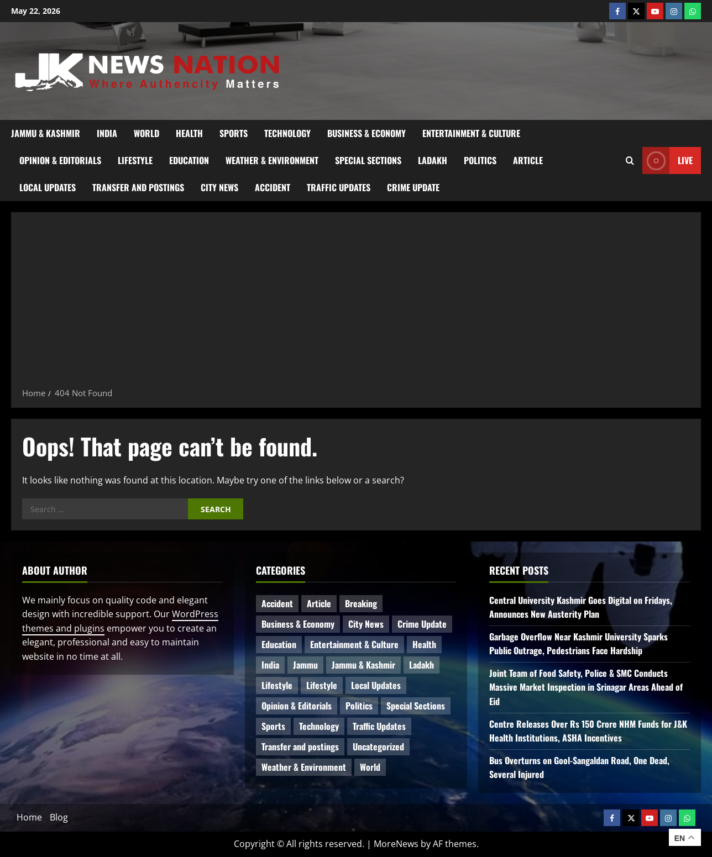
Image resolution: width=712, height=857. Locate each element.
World (146, 133)
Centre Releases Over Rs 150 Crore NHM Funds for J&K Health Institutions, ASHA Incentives (588, 731)
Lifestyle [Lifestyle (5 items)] (321, 685)
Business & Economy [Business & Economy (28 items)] (297, 623)
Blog (59, 817)
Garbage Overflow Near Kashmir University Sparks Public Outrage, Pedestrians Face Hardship (578, 644)
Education (189, 160)
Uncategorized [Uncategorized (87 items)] (378, 746)
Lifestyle (135, 160)
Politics (480, 160)
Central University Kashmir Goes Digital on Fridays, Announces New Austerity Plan (580, 607)
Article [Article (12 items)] (319, 603)
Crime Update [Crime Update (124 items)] (422, 623)
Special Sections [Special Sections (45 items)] (415, 705)
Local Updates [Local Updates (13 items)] (376, 685)
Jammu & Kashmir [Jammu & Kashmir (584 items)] (363, 664)
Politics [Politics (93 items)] (359, 705)
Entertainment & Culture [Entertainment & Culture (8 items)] (354, 644)
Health (189, 133)
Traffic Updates (338, 187)
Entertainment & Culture (471, 133)
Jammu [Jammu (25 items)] (305, 664)
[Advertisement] (356, 303)
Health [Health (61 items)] (424, 644)
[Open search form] (630, 160)
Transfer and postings (138, 187)
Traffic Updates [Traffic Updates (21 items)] (379, 726)
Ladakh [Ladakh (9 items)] (421, 664)
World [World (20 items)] (370, 767)
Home (29, 817)
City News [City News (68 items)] (366, 623)
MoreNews (396, 844)
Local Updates (47, 187)
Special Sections (368, 160)
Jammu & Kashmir (45, 133)
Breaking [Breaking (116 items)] (361, 603)
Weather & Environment (272, 160)
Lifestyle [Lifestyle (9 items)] (276, 685)
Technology (287, 133)
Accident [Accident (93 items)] (277, 603)
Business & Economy (366, 133)
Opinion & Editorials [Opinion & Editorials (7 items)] (296, 705)
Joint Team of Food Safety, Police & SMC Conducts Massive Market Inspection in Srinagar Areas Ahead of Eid (586, 687)
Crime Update (413, 187)
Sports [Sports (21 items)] (273, 726)
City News (219, 187)
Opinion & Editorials (60, 160)
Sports (233, 133)
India (107, 133)
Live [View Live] (667, 160)
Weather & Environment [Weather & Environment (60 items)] (303, 767)
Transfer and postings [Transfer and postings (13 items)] (300, 746)
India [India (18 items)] (270, 664)
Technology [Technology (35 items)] (319, 726)
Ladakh (432, 160)
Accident (272, 187)
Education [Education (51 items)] (278, 644)
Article (528, 160)
